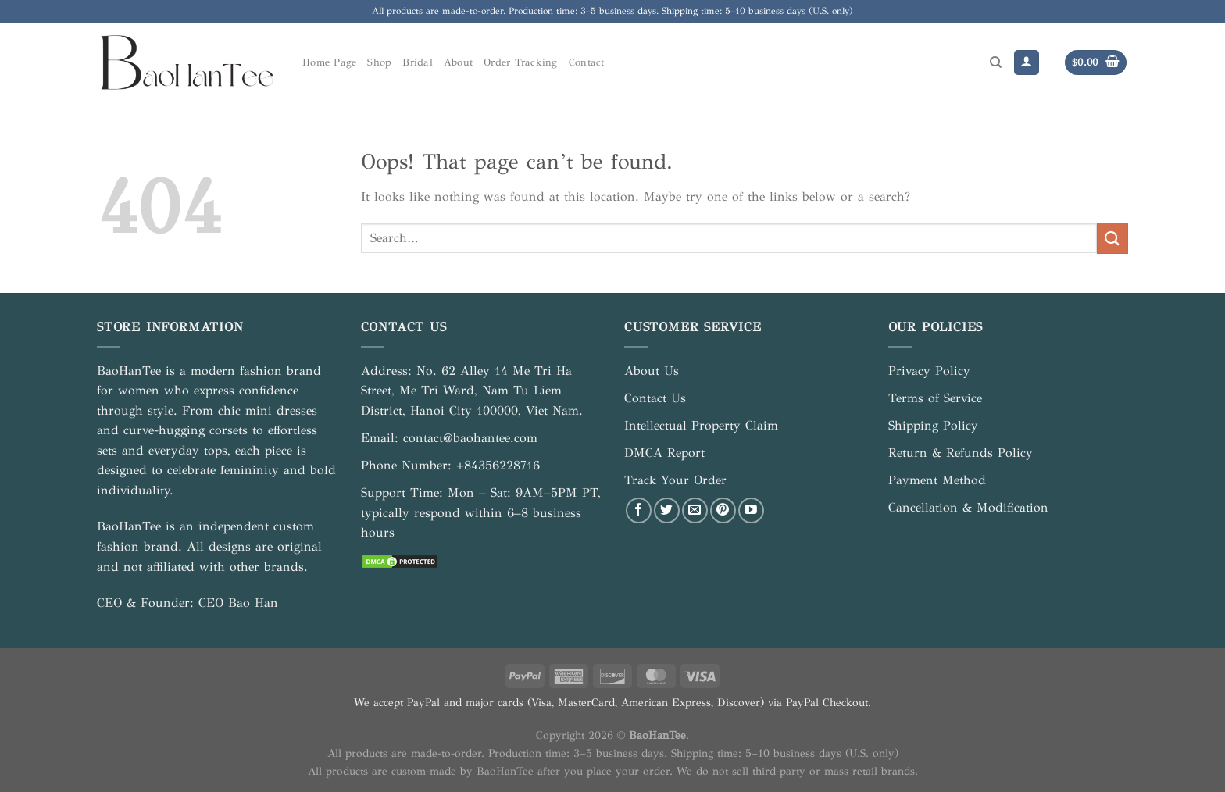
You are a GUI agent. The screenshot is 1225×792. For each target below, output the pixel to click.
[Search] (996, 62)
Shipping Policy (933, 425)
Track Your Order (675, 480)
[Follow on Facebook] (639, 510)
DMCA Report (664, 452)
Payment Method (937, 480)
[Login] (1026, 63)
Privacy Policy (929, 370)
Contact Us (655, 398)
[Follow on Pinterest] (723, 510)
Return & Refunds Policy (960, 452)
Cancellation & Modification (968, 507)
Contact (587, 62)
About (458, 62)
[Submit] (1112, 238)
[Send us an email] (695, 510)
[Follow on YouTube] (751, 510)
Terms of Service (935, 398)
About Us (651, 370)
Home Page (329, 62)
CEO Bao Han (238, 602)
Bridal (417, 62)
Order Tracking (521, 62)
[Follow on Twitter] (667, 510)
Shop (379, 62)
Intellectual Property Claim (701, 425)
